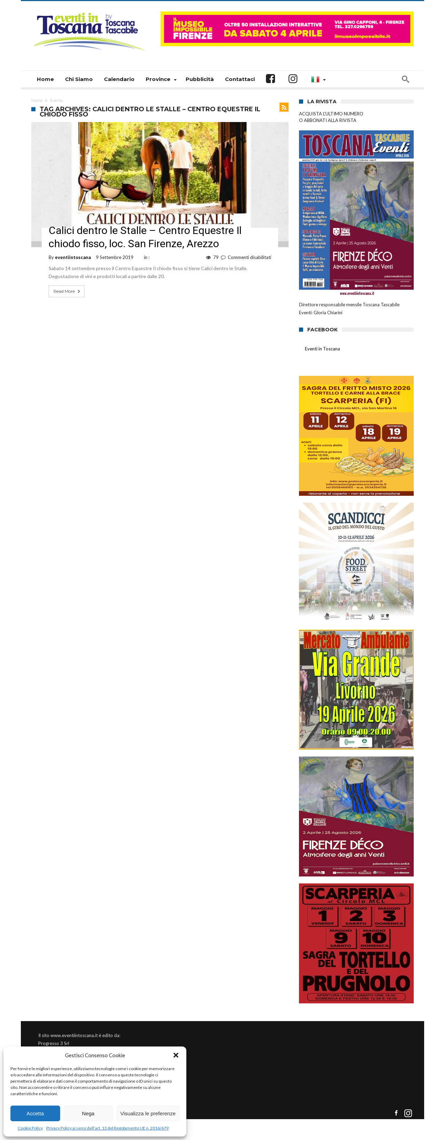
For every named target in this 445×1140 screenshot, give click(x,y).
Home (36, 100)
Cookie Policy (30, 1128)
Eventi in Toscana (322, 348)
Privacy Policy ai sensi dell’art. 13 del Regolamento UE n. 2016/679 (107, 1128)
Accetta (35, 1113)
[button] (175, 1055)
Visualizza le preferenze (148, 1113)
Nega (88, 1113)
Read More (67, 291)
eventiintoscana (73, 257)
